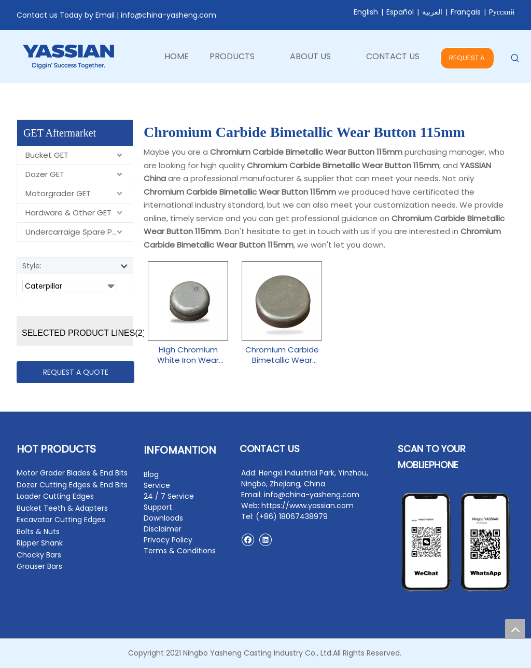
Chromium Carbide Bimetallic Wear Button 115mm (282, 355)
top (515, 629)
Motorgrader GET (58, 193)
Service (157, 485)
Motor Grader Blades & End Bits (72, 473)
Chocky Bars (39, 555)
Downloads (163, 518)
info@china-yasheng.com (168, 15)
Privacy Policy (168, 540)
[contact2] (456, 542)
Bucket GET (46, 154)
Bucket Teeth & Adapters (62, 508)
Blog (151, 474)
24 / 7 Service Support (169, 501)
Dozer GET (44, 174)
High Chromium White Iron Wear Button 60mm (188, 355)
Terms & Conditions (180, 551)
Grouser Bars (39, 566)
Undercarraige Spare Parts (76, 231)
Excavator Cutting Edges (61, 519)
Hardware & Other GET (68, 212)
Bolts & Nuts (38, 531)
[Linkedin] (265, 539)
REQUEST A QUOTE (467, 61)
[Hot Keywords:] (515, 58)
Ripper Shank (40, 543)
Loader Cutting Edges (55, 496)
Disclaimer (162, 529)
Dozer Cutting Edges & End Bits (72, 485)
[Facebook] (247, 539)
